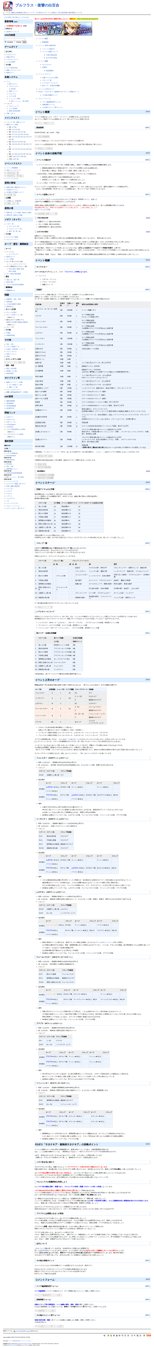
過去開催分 (50, 71)
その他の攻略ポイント (50, 95)
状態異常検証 (10, 335)
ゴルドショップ (14, 106)
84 (30, 149)
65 (19, 144)
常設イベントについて (13, 170)
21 (16, 132)
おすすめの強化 (51, 58)
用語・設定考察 (11, 368)
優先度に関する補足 (45, 456)
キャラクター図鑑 (12, 237)
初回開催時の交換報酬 (46, 475)
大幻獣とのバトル (12, 190)
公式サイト (10, 417)
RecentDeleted (11, 456)
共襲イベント (13, 91)
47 (30, 137)
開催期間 (45, 42)
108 (21, 156)
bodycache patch (12, 1345)
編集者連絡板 (10, 401)
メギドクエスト (14, 86)
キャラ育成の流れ (12, 68)
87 (13, 154)
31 (16, 134)
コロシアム (12, 94)
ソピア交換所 (13, 108)
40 (21, 137)
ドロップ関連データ (12, 346)
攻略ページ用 (13, 387)
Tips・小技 (9, 344)
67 (21, 144)
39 (19, 137)
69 (27, 144)
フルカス (9, 493)
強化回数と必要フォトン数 (47, 214)
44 (27, 137)
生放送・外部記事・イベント (15, 349)
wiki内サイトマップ (12, 32)
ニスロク (9, 491)
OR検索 (18, 42)
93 (21, 154)
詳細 (24, 26)
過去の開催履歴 (43, 136)
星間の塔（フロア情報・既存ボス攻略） (19, 212)
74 (13, 149)
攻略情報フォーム (48, 104)
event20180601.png (21, 1331)
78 (21, 149)
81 (24, 149)
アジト (8, 81)
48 (9, 139)
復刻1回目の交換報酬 (45, 478)
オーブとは (10, 252)
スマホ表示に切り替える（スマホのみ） (17, 17)
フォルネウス (10, 498)
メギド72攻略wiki (12, 453)
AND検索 (10, 42)
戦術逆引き (10, 306)
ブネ (7, 501)
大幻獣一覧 (11, 195)
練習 (12, 392)
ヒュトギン (10, 488)
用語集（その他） (12, 371)
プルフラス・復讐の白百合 (37, 5)
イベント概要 (43, 38)
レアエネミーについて (50, 83)
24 (21, 132)
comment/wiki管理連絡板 (14, 473)
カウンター (17, 264)
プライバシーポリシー (27, 1340)
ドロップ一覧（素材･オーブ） (16, 122)
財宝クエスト (13, 84)
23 (19, 132)
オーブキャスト (14, 254)
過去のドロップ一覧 (45, 607)
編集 (13, 12)
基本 (14, 269)
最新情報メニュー (12, 469)
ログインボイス (11, 351)
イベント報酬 (43, 61)
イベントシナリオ (12, 178)
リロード (46, 12)
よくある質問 (10, 62)
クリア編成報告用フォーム (51, 102)
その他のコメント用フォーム (52, 107)
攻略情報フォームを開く (46, 1311)
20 (13, 132)
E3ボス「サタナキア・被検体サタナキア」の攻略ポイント (58, 92)
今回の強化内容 (51, 55)
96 (27, 154)
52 (16, 142)
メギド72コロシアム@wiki (14, 434)
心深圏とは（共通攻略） (14, 201)
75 (16, 149)
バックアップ (32, 12)
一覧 (58, 12)
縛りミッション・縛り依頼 (20, 101)
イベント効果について (50, 51)
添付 (40, 12)
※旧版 (14, 271)
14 (13, 129)
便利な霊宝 (10, 282)
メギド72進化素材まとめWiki (15, 429)
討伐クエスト (20, 187)
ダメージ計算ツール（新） (15, 315)
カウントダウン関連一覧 (16, 362)
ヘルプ (78, 12)
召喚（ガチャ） (11, 113)
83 (27, 149)
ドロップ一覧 (47, 80)
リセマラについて (12, 59)
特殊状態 (9, 302)
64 (16, 144)
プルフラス (63, 117)
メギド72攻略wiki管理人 (15, 1340)
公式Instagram (11, 424)
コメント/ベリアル (12, 503)
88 (16, 154)
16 (16, 129)
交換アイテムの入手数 (50, 77)
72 (30, 144)
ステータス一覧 (14, 226)
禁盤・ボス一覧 (13, 203)
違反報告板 (10, 403)
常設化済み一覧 (13, 173)
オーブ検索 (10, 259)
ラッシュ (11, 264)
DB (10, 271)
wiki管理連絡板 (11, 406)
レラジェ (9, 496)
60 (21, 142)
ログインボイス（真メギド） (15, 508)
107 (18, 156)
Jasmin (24, 1345)
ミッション (12, 98)
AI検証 (8, 333)
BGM (8, 356)
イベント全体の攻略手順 (47, 45)
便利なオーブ (10, 257)
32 (19, 134)
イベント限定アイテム (46, 123)
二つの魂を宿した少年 (73, 739)
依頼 (18, 98)
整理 (18, 269)
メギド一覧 (10, 224)
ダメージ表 (10, 327)
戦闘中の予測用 (11, 322)
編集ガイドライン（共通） (15, 382)
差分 (25, 12)
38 (16, 137)
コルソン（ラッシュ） (13, 506)
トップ (6, 12)
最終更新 (72, 12)
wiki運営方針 (10, 408)
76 (19, 149)
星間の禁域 (10, 187)
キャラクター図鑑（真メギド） (16, 484)
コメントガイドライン (13, 389)
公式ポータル (10, 419)
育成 (22, 269)
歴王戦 (13, 89)
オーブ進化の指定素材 (13, 274)
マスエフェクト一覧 (15, 229)
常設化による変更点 (45, 148)
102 (14, 156)
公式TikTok (9, 427)
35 (21, 134)
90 (19, 154)
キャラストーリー (12, 239)
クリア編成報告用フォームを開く (50, 1295)
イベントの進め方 (48, 49)
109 (14, 159)
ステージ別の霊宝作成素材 (15, 284)
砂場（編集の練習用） (13, 486)
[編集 (15, 21)
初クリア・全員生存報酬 (50, 85)
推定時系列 (10, 373)
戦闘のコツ (10, 72)
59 (19, 142)
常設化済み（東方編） (15, 176)
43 (24, 137)
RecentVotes (10, 460)
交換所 (44, 67)
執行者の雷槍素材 (44, 467)
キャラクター (47, 64)
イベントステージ (44, 74)
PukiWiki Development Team (24, 1343)
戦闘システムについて (13, 70)
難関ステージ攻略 (12, 124)
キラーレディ (108, 942)
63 (13, 144)
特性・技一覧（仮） (15, 231)
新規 (53, 12)
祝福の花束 (42, 464)
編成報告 (17, 392)
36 (24, 134)
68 (24, 144)
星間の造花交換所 (14, 111)
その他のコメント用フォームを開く (50, 1326)
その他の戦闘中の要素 (13, 304)
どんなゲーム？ (11, 54)
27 (13, 134)
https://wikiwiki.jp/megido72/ (87, 19)
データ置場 (23, 392)
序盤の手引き (10, 57)
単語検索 (64, 12)
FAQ (10, 269)
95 (24, 154)
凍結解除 (19, 12)
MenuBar (9, 464)
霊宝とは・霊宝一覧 (12, 279)
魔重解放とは (10, 290)
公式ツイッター (11, 422)
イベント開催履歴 (12, 168)
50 (13, 142)
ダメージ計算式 (11, 312)
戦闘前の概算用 (23, 322)
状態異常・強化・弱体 (13, 299)
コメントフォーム (44, 98)
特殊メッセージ (11, 354)
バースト (24, 264)
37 (13, 137)
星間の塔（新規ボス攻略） (15, 215)
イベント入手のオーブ (46, 89)
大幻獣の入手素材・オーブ (15, 192)
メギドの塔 (12, 96)
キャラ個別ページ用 (15, 385)
